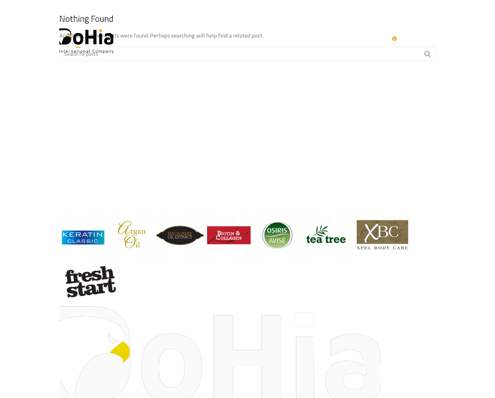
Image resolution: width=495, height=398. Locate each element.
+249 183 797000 (79, 19)
